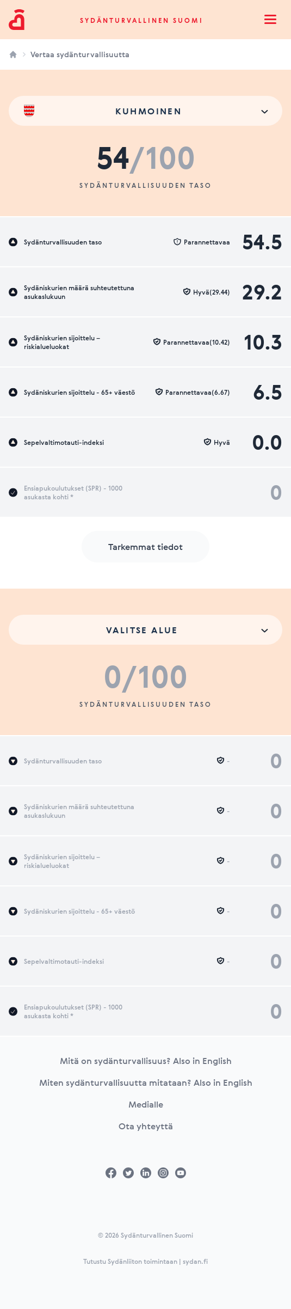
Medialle (145, 1104)
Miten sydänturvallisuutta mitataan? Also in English (145, 1082)
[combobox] (145, 111)
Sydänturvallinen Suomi (141, 20)
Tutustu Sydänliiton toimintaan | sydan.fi (145, 1261)
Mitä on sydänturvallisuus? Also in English (146, 1061)
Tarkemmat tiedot (145, 547)
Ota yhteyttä (146, 1126)
